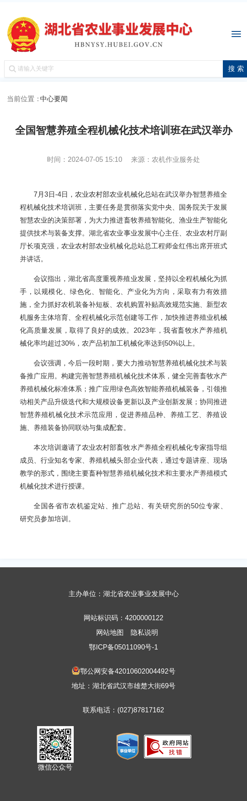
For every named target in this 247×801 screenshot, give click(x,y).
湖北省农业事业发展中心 (123, 32)
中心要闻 (54, 98)
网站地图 (110, 632)
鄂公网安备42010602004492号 (127, 671)
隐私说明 (144, 632)
